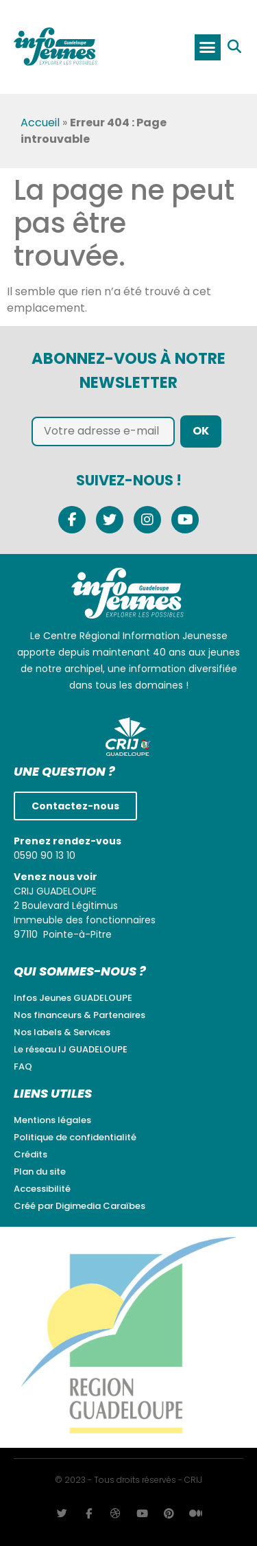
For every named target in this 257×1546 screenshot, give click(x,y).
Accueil (40, 122)
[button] (208, 47)
